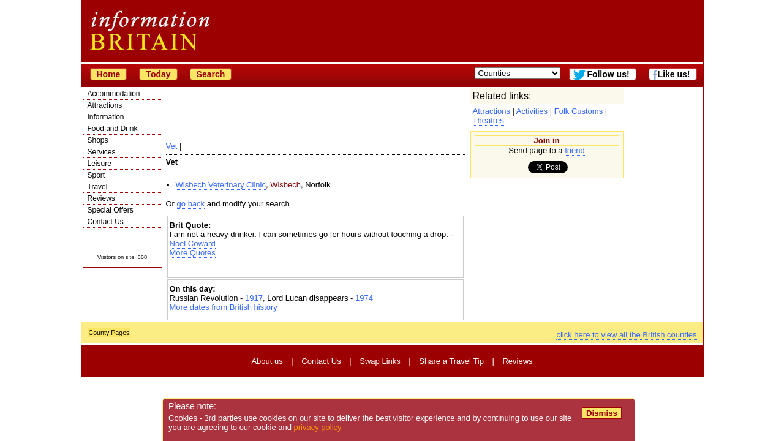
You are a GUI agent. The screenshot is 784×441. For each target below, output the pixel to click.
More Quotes (193, 252)
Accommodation (114, 93)
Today (158, 74)
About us (266, 361)
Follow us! (608, 74)
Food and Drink (113, 128)
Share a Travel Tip (451, 361)
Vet (172, 146)
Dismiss (601, 413)
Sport (96, 175)
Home (109, 74)
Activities (532, 111)
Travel (98, 187)
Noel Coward (193, 243)
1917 (254, 298)
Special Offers (111, 210)
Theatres (488, 120)
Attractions (105, 105)
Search (211, 74)
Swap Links (380, 361)
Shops (98, 140)
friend (575, 150)
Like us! (674, 74)
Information (106, 117)
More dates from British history (223, 307)
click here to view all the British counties (626, 334)
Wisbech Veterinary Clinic (221, 184)
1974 (364, 298)
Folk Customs (578, 111)
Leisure (99, 163)
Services (102, 152)
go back (191, 203)
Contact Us (106, 221)
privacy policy (318, 427)
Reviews (101, 198)
